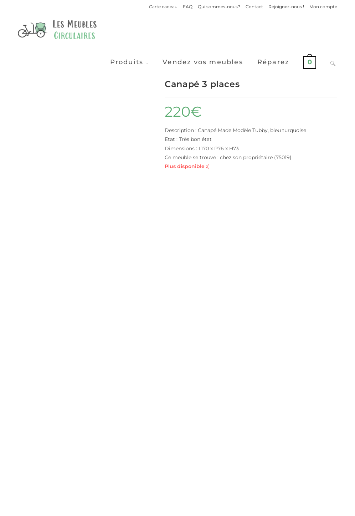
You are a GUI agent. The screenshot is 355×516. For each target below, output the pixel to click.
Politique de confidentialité (236, 507)
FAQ (187, 6)
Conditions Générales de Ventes (303, 507)
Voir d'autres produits (177, 448)
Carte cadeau (163, 6)
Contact (254, 6)
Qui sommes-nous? (219, 6)
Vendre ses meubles (177, 476)
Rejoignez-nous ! (286, 6)
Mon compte (323, 6)
